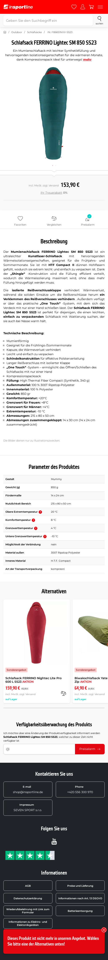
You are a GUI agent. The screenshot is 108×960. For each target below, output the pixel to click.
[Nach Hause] (4, 32)
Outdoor (16, 32)
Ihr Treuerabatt (51, 193)
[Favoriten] (74, 7)
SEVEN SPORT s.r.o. (28, 807)
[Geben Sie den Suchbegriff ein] (48, 20)
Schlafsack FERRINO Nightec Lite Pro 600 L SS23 (33, 680)
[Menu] (100, 7)
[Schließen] (104, 930)
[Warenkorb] (91, 7)
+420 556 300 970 (80, 789)
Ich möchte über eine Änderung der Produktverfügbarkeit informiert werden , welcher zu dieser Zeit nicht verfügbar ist (51, 737)
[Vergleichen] (63, 693)
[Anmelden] (82, 7)
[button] (40, 512)
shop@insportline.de (28, 789)
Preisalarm (89, 749)
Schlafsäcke (34, 32)
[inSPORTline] (18, 7)
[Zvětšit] (54, 113)
